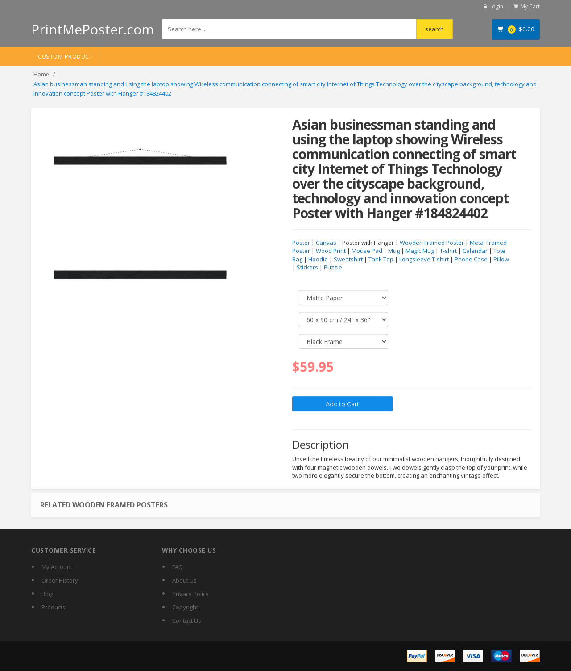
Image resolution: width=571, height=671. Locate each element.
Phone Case (471, 260)
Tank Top (380, 260)
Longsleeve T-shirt (424, 260)
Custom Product (65, 56)
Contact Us (186, 620)
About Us (184, 580)
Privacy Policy (190, 594)
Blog (47, 594)
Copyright (185, 607)
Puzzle (333, 268)
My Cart (530, 6)
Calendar (475, 251)
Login (496, 6)
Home (41, 74)
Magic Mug (419, 251)
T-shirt (448, 251)
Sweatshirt (348, 260)
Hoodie (318, 260)
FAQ (177, 567)
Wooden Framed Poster (432, 243)
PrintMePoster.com (92, 29)
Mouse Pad (367, 251)
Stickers (307, 268)
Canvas (326, 243)
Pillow (501, 260)
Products (53, 607)
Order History (59, 580)
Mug (394, 251)
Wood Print (331, 251)
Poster (301, 243)
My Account (56, 567)
